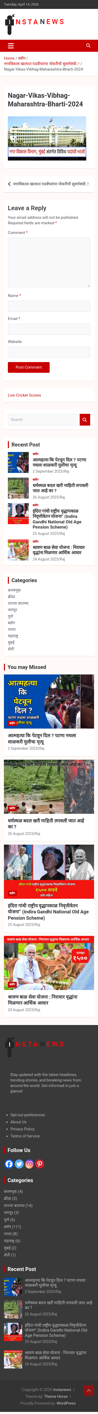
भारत (12, 629)
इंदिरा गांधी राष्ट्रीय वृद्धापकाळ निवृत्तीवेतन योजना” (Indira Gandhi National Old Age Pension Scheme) (57, 519)
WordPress (66, 1403)
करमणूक (14, 590)
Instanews (62, 1389)
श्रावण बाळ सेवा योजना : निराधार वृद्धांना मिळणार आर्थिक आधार (59, 550)
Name (14, 295)
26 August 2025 (45, 497)
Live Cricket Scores (24, 395)
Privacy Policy (22, 1129)
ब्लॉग (35, 454)
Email (14, 318)
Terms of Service (25, 1136)
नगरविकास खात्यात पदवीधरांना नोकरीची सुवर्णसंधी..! (51, 184)
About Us (18, 1122)
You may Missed (27, 667)
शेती (11, 649)
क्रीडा (11, 596)
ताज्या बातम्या (18, 603)
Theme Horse (56, 1396)
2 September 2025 (47, 471)
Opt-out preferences (27, 1115)
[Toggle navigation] (11, 46)
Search (85, 420)
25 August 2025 (45, 533)
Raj (66, 471)
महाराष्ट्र (13, 636)
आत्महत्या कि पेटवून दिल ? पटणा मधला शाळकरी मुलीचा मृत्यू (59, 462)
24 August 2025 (45, 559)
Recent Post (25, 445)
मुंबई (11, 642)
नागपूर (12, 610)
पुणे (10, 616)
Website (15, 341)
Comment (18, 232)
